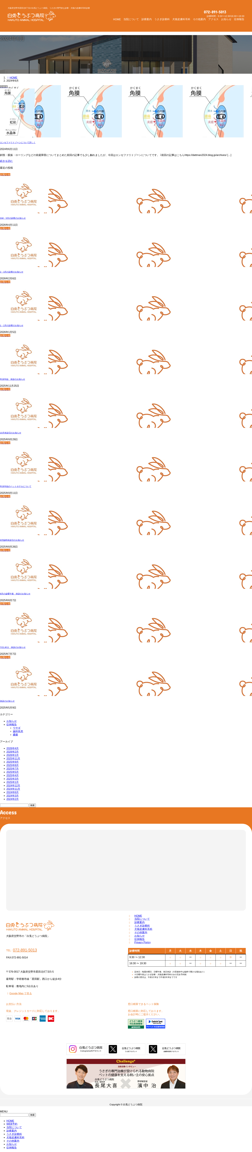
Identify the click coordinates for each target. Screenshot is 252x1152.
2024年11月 (13, 789)
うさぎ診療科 (142, 925)
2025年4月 (12, 775)
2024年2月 (12, 799)
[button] (237, 12)
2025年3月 (12, 778)
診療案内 (139, 922)
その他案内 (140, 932)
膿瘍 (15, 734)
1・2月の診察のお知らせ (11, 325)
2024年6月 (12, 792)
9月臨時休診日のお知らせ (12, 540)
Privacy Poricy (142, 942)
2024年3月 (12, 795)
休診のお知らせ (7, 701)
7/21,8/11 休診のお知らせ (13, 647)
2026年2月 (12, 751)
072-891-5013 (215, 12)
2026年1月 (12, 755)
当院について (142, 919)
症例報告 (11, 724)
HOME (138, 915)
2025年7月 (12, 768)
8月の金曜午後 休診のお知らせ (15, 593)
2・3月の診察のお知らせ (11, 272)
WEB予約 (11, 1124)
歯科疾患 (18, 731)
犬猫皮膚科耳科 (143, 929)
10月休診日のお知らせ (10, 433)
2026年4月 (12, 748)
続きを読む (6, 161)
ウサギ (17, 728)
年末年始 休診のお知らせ (12, 379)
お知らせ (11, 721)
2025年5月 (12, 772)
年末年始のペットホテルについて (15, 486)
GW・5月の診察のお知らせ (13, 218)
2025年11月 (13, 758)
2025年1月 (12, 782)
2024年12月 (13, 785)
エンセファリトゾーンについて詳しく (18, 142)
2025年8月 (12, 765)
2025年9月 (12, 761)
